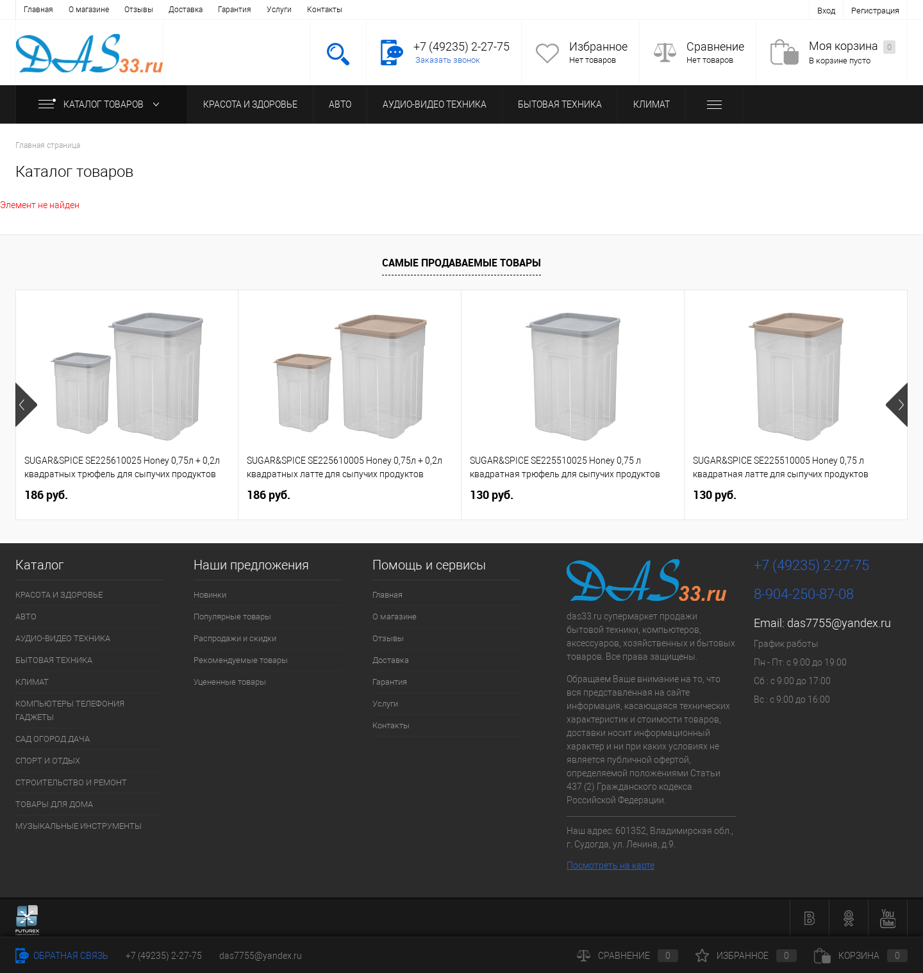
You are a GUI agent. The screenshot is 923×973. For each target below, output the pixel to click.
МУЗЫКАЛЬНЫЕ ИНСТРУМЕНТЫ (78, 826)
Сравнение (715, 46)
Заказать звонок (447, 60)
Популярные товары (232, 616)
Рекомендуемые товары (241, 660)
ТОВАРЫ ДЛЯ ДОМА (54, 804)
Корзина (861, 956)
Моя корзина (852, 46)
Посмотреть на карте (610, 865)
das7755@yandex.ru (839, 623)
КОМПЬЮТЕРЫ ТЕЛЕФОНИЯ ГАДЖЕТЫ (69, 710)
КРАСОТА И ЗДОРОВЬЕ (250, 104)
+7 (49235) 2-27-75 (164, 956)
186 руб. (46, 495)
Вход (826, 10)
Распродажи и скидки (235, 638)
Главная (38, 9)
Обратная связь (61, 956)
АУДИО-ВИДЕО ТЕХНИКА (434, 104)
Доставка (186, 9)
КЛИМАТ (651, 104)
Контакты (324, 9)
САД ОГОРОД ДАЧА (52, 739)
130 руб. (491, 495)
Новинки (210, 595)
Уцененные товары (230, 682)
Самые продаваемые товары (461, 263)
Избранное (598, 46)
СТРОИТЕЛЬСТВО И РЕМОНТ (71, 782)
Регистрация (875, 10)
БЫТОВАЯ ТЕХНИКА (560, 104)
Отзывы (138, 9)
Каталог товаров (102, 104)
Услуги (279, 9)
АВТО (340, 104)
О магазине (89, 9)
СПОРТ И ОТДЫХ (47, 760)
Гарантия (234, 9)
